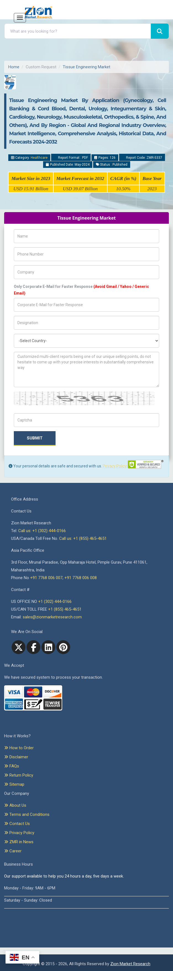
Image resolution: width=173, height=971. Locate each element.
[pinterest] (63, 647)
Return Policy (18, 775)
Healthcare (39, 158)
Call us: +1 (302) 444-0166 (42, 530)
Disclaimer (16, 756)
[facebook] (33, 647)
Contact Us (17, 823)
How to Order (19, 747)
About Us (15, 805)
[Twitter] (18, 647)
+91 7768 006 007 (46, 577)
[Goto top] (3, 951)
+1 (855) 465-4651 (65, 609)
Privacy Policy (115, 466)
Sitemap (14, 784)
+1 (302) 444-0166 (55, 601)
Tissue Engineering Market (86, 66)
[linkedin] (48, 647)
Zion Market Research (130, 963)
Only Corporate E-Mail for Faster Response (81, 289)
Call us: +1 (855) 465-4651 (83, 538)
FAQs (11, 766)
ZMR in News (18, 841)
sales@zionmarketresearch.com (52, 617)
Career (13, 850)
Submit (35, 438)
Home (13, 66)
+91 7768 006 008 (80, 577)
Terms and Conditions (26, 814)
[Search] (160, 31)
